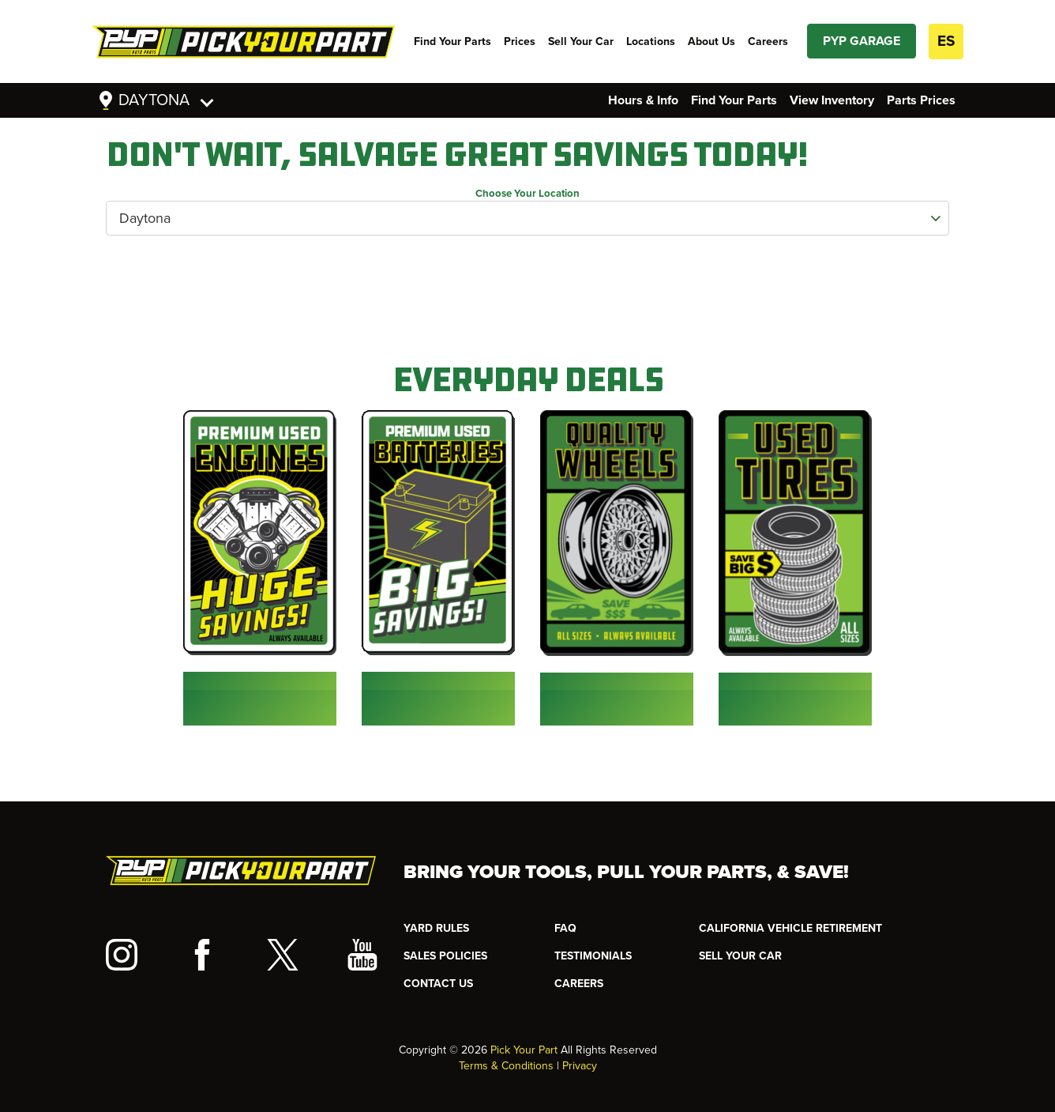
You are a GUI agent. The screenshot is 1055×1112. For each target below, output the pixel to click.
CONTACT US (438, 983)
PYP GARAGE (861, 41)
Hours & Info (643, 100)
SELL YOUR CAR (740, 956)
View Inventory (832, 100)
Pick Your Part (524, 1050)
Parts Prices (921, 100)
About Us (711, 41)
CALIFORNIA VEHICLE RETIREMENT (790, 928)
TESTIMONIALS (593, 956)
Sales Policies (445, 956)
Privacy (579, 1065)
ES (946, 41)
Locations (650, 41)
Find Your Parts (452, 41)
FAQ (565, 928)
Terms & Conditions (506, 1065)
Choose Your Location (527, 193)
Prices (519, 41)
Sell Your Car (581, 41)
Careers (768, 41)
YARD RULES (436, 928)
